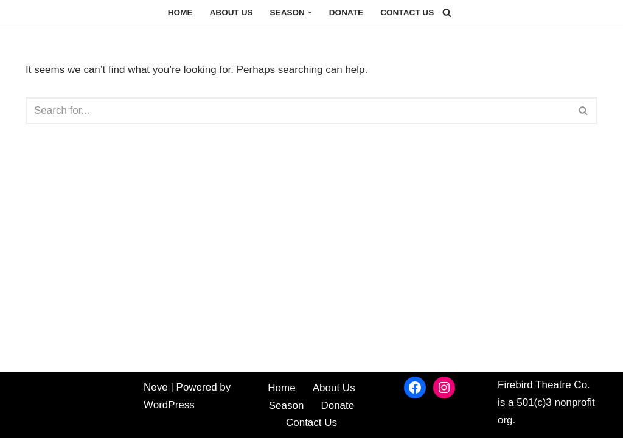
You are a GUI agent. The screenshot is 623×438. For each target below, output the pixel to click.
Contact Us (407, 12)
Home (180, 12)
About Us (231, 12)
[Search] (446, 12)
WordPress (169, 405)
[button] (310, 12)
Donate (346, 12)
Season (286, 405)
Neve (156, 387)
